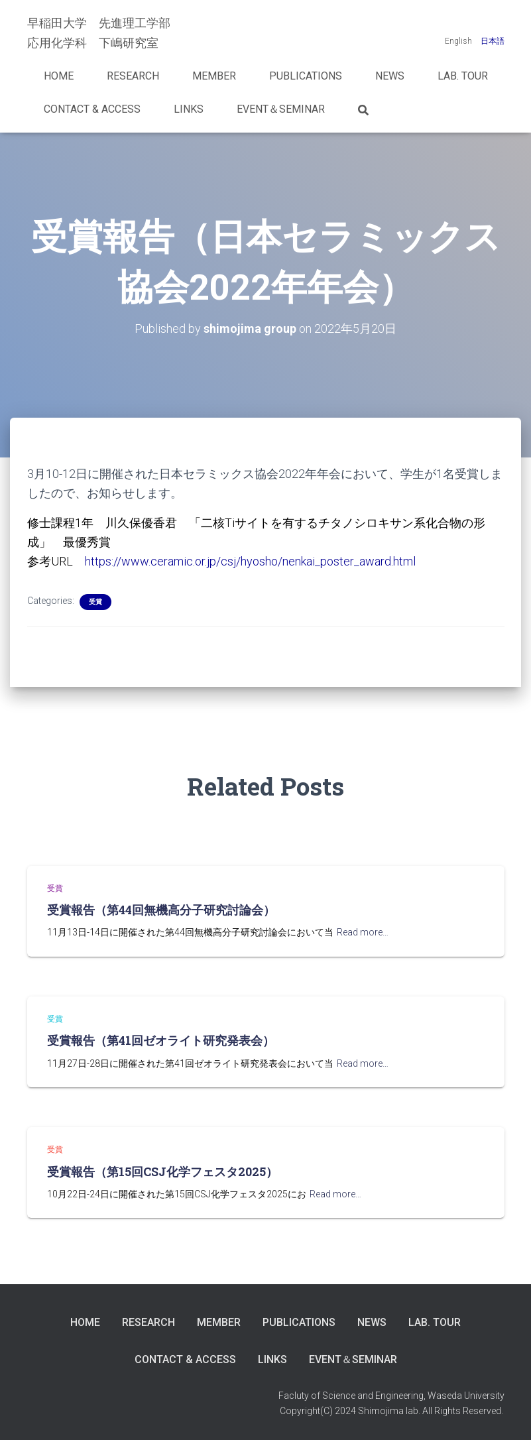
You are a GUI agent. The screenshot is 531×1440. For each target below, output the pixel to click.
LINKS (189, 109)
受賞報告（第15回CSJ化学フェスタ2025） (162, 1171)
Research (133, 76)
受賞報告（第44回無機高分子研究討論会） (161, 910)
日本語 (492, 41)
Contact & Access (92, 109)
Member (214, 76)
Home (59, 76)
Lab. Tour (463, 76)
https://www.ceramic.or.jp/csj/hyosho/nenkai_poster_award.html (250, 561)
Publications (305, 76)
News (389, 76)
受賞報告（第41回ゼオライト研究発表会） (160, 1040)
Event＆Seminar (281, 109)
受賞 (95, 601)
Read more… (362, 932)
